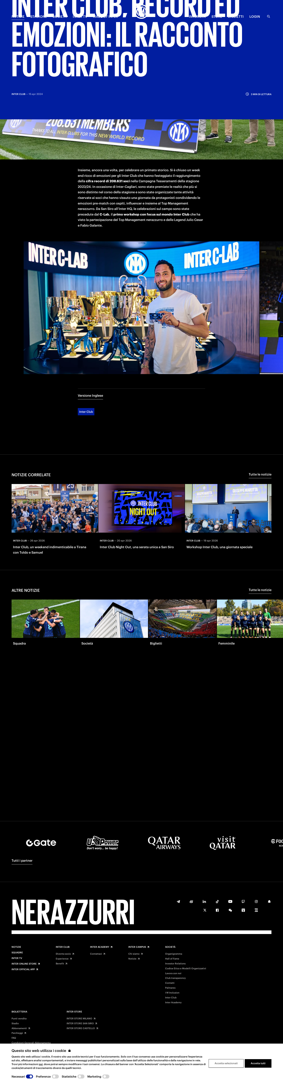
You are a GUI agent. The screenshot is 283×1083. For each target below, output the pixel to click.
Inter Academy (99, 947)
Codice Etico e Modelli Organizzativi (185, 968)
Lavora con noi (173, 973)
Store (217, 16)
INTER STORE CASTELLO (81, 1028)
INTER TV (80, 16)
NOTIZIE (18, 16)
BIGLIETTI (236, 16)
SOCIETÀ (60, 16)
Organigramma (173, 953)
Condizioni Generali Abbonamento (31, 1042)
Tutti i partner (22, 860)
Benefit (60, 963)
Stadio (15, 1023)
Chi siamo (134, 953)
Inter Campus (137, 947)
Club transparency (175, 978)
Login (254, 16)
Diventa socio (63, 953)
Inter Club (86, 381)
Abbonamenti (19, 1028)
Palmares (170, 987)
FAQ (14, 1038)
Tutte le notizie (260, 444)
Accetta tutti (258, 1063)
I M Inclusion (172, 992)
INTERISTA (197, 16)
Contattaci (96, 953)
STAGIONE (38, 16)
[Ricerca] (268, 16)
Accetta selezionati (226, 1063)
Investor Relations (175, 963)
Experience (62, 958)
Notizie (16, 947)
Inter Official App (23, 969)
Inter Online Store (24, 963)
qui (41, 1064)
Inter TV (17, 958)
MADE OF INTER (105, 16)
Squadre (17, 952)
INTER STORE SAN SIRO (80, 1023)
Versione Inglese (90, 365)
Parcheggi (17, 1033)
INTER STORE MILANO (79, 1018)
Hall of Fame (172, 958)
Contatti (170, 983)
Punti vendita (19, 1018)
